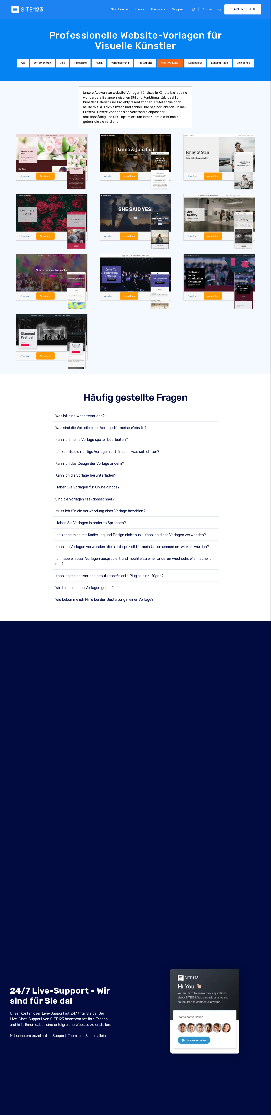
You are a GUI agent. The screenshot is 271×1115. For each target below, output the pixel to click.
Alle (23, 62)
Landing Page (219, 62)
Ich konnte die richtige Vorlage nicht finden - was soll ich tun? (107, 452)
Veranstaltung (120, 62)
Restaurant (145, 62)
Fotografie (80, 62)
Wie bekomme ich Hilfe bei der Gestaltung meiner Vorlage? (104, 600)
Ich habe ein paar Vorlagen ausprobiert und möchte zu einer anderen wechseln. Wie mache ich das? (134, 562)
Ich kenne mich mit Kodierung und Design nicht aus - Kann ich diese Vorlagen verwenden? (130, 536)
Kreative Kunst (170, 62)
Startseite (119, 9)
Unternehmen (42, 62)
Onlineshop (243, 62)
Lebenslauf (195, 62)
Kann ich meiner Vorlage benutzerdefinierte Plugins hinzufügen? (109, 577)
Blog (62, 62)
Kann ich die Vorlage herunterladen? (85, 476)
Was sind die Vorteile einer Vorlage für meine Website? (100, 429)
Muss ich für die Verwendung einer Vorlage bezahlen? (100, 512)
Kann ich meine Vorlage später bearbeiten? (91, 440)
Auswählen (47, 176)
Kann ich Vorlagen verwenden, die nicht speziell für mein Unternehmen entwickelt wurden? (132, 548)
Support (178, 9)
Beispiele (158, 9)
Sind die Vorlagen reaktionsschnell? (85, 500)
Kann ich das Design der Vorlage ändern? (89, 464)
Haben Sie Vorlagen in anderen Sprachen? (90, 524)
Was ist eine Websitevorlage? (80, 417)
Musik (99, 62)
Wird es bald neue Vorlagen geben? (84, 589)
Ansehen (26, 176)
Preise (139, 9)
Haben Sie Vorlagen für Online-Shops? (87, 488)
